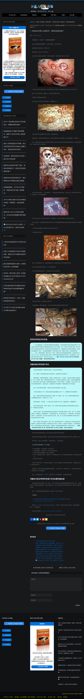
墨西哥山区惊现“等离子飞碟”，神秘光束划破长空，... (49, 549)
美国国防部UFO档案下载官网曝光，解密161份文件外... (50, 545)
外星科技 (34, 15)
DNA (55, 440)
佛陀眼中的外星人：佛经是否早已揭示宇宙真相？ (70, 665)
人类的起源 (16, 697)
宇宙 (70, 89)
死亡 (54, 491)
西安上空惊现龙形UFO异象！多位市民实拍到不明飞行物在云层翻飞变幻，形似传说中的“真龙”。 (15, 146)
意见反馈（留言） (52, 697)
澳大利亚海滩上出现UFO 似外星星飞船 (43, 567)
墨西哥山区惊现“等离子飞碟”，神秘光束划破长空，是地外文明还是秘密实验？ (15, 168)
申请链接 (65, 697)
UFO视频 (43, 15)
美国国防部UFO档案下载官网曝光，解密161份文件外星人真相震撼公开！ (14, 134)
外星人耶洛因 (45, 474)
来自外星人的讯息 (60, 25)
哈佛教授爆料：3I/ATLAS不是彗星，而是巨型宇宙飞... (49, 554)
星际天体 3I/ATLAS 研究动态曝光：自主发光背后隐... (49, 558)
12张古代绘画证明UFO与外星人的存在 (45, 541)
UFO (39, 25)
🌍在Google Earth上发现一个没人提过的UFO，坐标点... (50, 560)
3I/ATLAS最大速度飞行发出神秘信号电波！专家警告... (49, 556)
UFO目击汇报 (12, 15)
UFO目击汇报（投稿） (41, 697)
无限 (45, 444)
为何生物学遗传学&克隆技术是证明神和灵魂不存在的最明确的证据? (51, 499)
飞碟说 (63, 15)
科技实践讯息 (23, 15)
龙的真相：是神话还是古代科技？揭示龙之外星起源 (49, 547)
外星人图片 (54, 15)
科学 (44, 40)
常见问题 (72, 15)
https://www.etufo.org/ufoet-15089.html (43, 501)
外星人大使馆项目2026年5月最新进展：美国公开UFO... (50, 543)
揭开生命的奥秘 (31, 697)
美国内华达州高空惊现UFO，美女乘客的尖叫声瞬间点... (50, 551)
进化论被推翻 (23, 697)
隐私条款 (60, 697)
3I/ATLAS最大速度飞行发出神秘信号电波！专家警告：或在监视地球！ (15, 202)
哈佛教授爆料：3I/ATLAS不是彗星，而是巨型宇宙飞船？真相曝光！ (14, 190)
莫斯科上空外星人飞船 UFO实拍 (67, 567)
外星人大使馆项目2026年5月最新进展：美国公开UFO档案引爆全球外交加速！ (15, 254)
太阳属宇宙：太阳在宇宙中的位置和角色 (67, 684)
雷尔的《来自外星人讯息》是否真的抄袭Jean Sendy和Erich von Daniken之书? (15, 276)
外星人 (74, 25)
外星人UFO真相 (40, 22)
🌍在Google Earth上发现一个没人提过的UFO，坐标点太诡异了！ (14, 227)
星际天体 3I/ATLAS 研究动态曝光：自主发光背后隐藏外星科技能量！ (15, 215)
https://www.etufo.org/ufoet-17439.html (52, 511)
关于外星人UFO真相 (8, 697)
